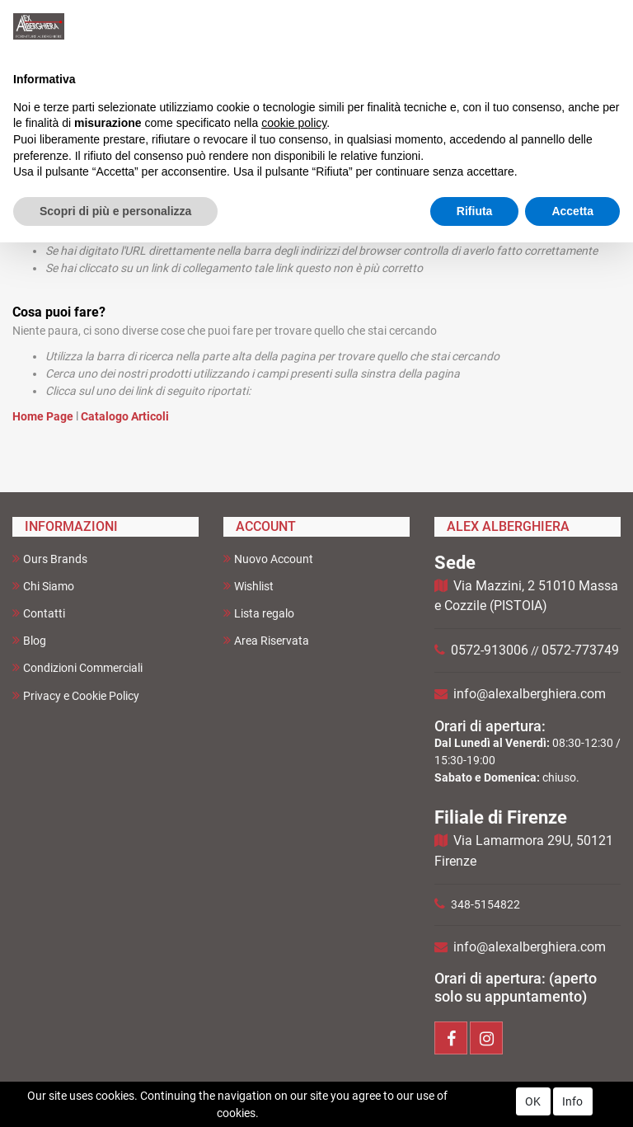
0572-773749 (580, 650)
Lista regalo (258, 613)
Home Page (44, 416)
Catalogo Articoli (125, 416)
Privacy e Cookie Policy (75, 695)
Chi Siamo (43, 586)
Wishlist (248, 586)
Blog (29, 640)
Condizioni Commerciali (77, 667)
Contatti (38, 613)
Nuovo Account (268, 559)
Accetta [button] (572, 211)
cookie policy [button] (293, 122)
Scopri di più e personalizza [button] (115, 211)
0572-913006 (489, 650)
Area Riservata (266, 640)
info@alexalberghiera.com (529, 694)
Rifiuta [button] (475, 211)
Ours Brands (49, 559)
